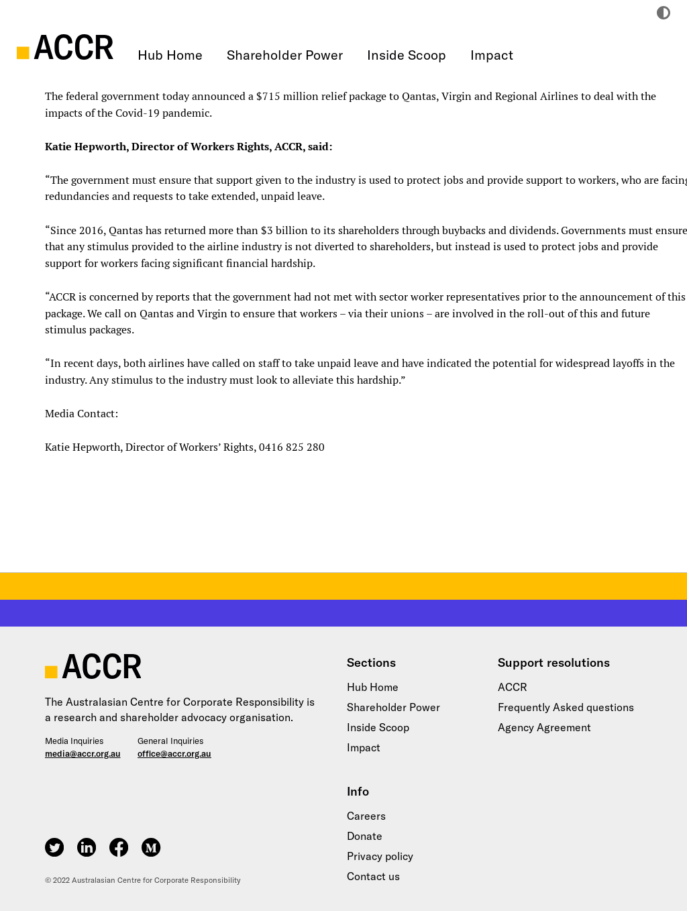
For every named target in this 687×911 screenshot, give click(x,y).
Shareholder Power (285, 54)
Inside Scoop (406, 54)
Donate (364, 836)
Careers (366, 815)
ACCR (512, 687)
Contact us (373, 876)
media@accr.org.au (83, 753)
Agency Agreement (544, 727)
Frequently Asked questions (566, 707)
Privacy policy (380, 856)
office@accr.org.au (174, 753)
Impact (491, 54)
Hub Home (170, 54)
